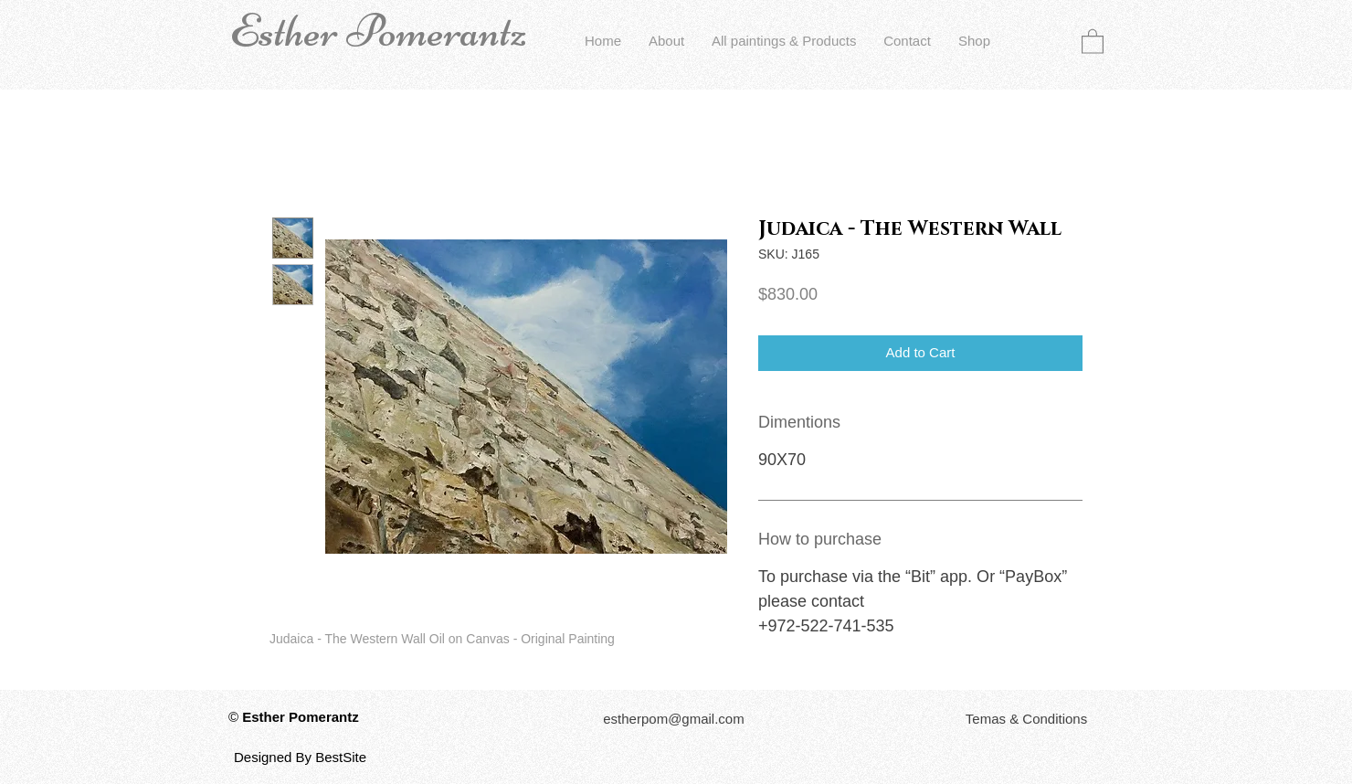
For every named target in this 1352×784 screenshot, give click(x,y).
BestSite (340, 757)
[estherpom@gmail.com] (674, 719)
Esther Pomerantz (378, 31)
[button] (1093, 40)
